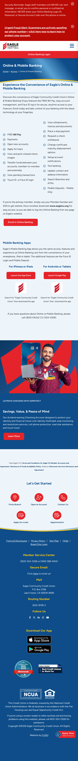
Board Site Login (39, 544)
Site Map (54, 541)
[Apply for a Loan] (21, 518)
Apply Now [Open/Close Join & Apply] (66, 734)
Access (14, 72)
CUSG (45, 735)
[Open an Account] (39, 500)
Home (6, 72)
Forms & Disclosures (16, 541)
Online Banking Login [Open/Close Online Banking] (39, 54)
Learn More (14, 436)
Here (35, 574)
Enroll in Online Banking (20, 222)
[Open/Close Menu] (72, 46)
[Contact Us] (63, 500)
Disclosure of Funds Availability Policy (25, 467)
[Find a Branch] (15, 500)
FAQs (65, 541)
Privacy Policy (38, 541)
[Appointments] (57, 518)
